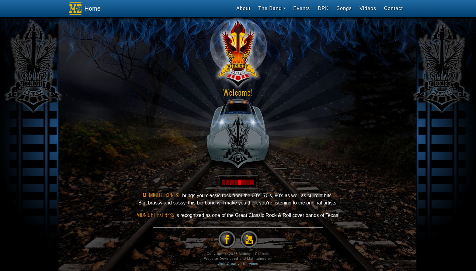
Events (301, 8)
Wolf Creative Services (238, 264)
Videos (368, 8)
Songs (344, 8)
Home (83, 8)
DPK (323, 8)
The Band (270, 8)
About (243, 8)
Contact (393, 8)
